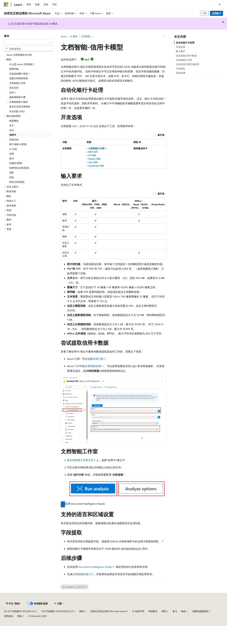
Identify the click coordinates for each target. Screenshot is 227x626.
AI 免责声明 (138, 611)
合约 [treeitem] (11, 130)
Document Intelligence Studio (95, 566)
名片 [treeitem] (11, 125)
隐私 (81, 611)
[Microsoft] (6, 4)
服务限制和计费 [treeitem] (17, 97)
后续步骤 (180, 72)
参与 (175, 611)
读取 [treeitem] (11, 172)
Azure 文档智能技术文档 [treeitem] (19, 54)
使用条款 (8, 616)
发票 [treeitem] (11, 153)
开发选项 (180, 46)
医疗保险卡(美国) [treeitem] (18, 144)
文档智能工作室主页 (82, 460)
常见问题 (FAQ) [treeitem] (17, 111)
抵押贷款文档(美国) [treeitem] (19, 167)
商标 (19, 616)
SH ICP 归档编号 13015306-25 (19, 611)
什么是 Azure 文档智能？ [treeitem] (22, 64)
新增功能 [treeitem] (14, 68)
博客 (163, 611)
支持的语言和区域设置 (187, 64)
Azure (64, 36)
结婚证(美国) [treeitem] (15, 163)
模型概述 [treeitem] (14, 120)
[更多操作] (163, 36)
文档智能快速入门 (83, 574)
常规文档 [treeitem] (14, 139)
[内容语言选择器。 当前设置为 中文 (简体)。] (13, 603)
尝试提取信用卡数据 (186, 55)
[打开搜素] (219, 4)
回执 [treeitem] (11, 177)
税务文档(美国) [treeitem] (17, 181)
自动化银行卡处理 (185, 42)
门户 (204, 13)
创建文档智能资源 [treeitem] (18, 78)
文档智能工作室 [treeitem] (17, 83)
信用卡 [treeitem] (12, 134)
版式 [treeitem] (11, 158)
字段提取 (180, 68)
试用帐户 (216, 13)
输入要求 (180, 51)
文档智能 (85, 36)
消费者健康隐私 (200, 611)
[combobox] (28, 42)
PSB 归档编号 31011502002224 (57, 611)
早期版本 (152, 611)
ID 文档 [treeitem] (13, 149)
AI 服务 (73, 36)
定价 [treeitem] (11, 92)
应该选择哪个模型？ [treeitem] (19, 73)
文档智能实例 (93, 366)
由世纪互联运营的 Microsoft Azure (108, 611)
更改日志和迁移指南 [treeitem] (19, 106)
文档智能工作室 (184, 59)
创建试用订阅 (95, 358)
